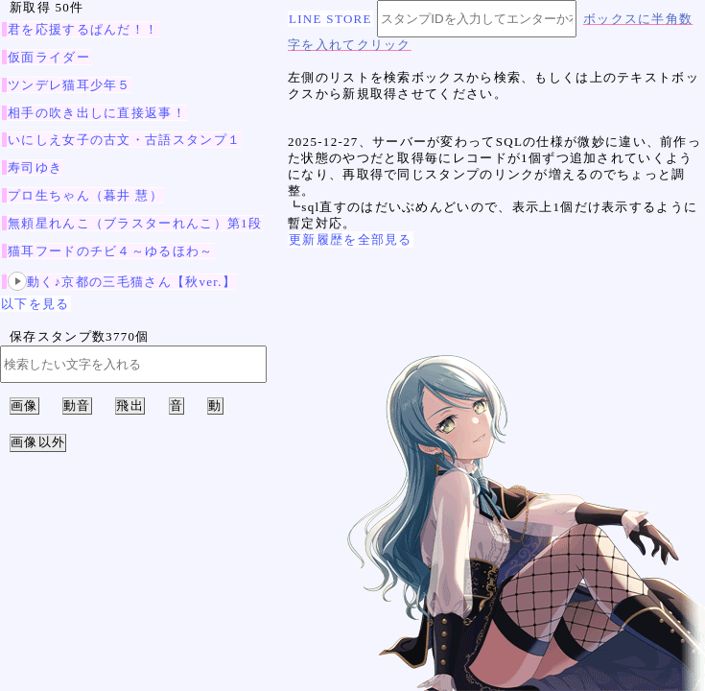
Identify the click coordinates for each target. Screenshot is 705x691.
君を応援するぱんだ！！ (83, 29)
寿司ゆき (35, 167)
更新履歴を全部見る (350, 239)
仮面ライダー (49, 57)
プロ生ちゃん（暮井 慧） (85, 195)
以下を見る (35, 304)
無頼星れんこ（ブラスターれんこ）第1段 (135, 223)
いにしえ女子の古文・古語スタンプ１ (124, 139)
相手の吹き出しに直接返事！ (97, 113)
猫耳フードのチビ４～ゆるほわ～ (111, 251)
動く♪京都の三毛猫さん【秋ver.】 (122, 282)
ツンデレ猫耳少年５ (69, 85)
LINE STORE (330, 19)
